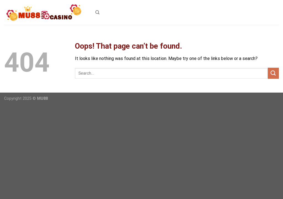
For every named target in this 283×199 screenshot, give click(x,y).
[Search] (97, 12)
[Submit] (273, 73)
